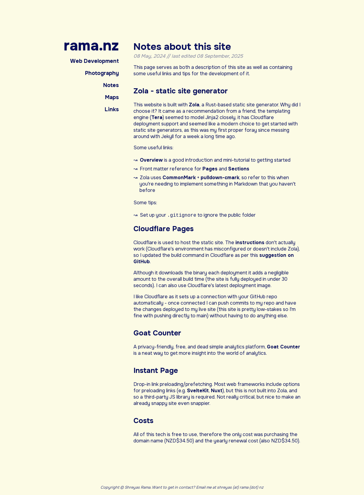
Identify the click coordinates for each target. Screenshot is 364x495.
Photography (102, 73)
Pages (210, 169)
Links (112, 109)
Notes (111, 85)
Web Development (94, 61)
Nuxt (216, 391)
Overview (151, 160)
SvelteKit (198, 391)
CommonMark (179, 177)
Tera (156, 117)
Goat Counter (283, 347)
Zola (194, 105)
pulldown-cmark (220, 177)
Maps (112, 97)
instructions (249, 243)
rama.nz (91, 45)
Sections (238, 169)
